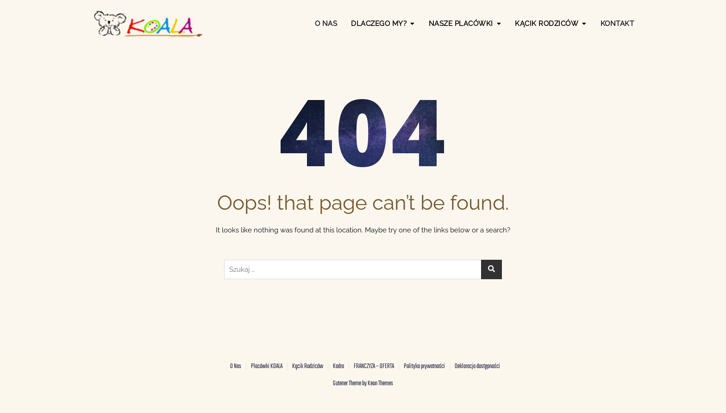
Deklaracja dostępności (477, 366)
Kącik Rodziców (307, 366)
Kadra (338, 366)
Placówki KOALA (266, 366)
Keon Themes (380, 383)
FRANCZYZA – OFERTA (374, 366)
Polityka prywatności (424, 366)
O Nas (326, 23)
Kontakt (617, 23)
